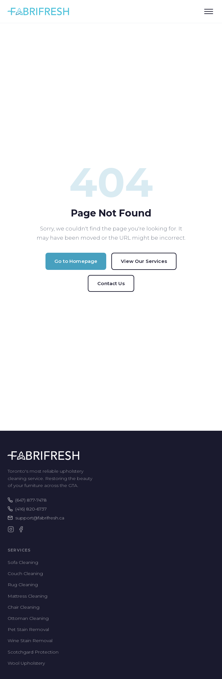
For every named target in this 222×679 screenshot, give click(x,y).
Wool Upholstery (26, 663)
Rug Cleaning (23, 584)
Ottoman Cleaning (28, 618)
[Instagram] (11, 529)
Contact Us (111, 283)
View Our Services (144, 261)
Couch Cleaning (25, 573)
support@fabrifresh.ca (36, 518)
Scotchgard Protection (33, 652)
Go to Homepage (75, 261)
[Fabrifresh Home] (38, 11)
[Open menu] (208, 11)
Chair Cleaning (23, 607)
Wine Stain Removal (30, 640)
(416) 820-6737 (27, 509)
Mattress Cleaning (27, 596)
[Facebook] (21, 529)
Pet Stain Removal (28, 629)
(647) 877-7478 (27, 500)
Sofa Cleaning (23, 562)
